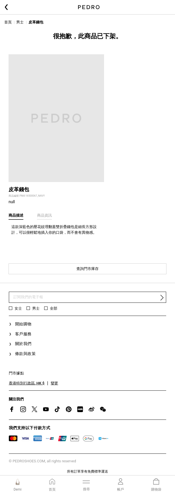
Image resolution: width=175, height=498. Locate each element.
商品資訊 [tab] (44, 215)
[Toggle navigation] (86, 484)
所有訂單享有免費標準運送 (87, 471)
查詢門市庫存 (87, 269)
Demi (18, 489)
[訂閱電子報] (87, 297)
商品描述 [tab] (16, 215)
